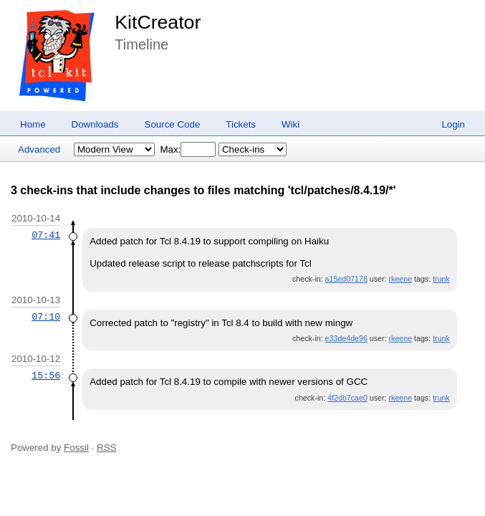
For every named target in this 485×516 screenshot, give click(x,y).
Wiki (290, 124)
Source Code (173, 124)
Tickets (241, 124)
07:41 (46, 235)
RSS (106, 447)
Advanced (39, 149)
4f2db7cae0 (347, 397)
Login (453, 124)
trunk (441, 278)
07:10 (46, 316)
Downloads (95, 124)
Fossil (76, 447)
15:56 (46, 375)
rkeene (401, 278)
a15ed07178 (346, 278)
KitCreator (158, 22)
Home (33, 124)
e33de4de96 (346, 338)
